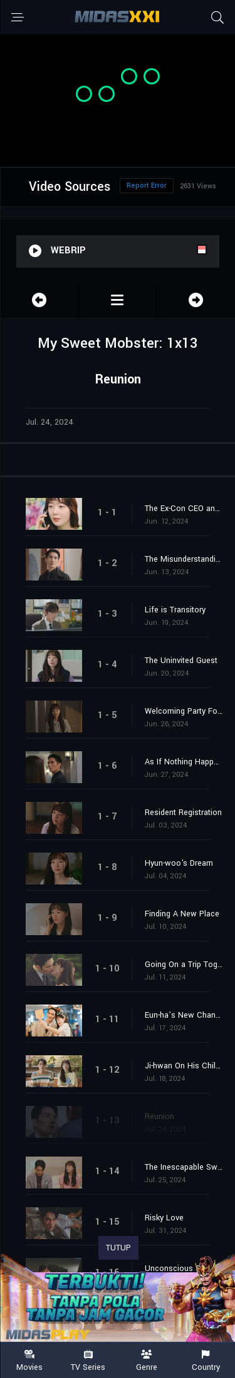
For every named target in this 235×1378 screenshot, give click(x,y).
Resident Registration (183, 812)
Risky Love (164, 1217)
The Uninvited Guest (181, 660)
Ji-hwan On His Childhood (183, 1065)
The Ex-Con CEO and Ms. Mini (183, 508)
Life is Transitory (175, 610)
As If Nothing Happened (183, 762)
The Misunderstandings (183, 559)
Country (205, 1361)
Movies (29, 1361)
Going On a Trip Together (183, 964)
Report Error (147, 185)
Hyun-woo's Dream (179, 863)
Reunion (159, 1116)
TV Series (88, 1361)
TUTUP (118, 1248)
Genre (147, 1361)
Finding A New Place (182, 914)
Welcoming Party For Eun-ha (183, 711)
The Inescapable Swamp (183, 1167)
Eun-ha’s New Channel (183, 1015)
